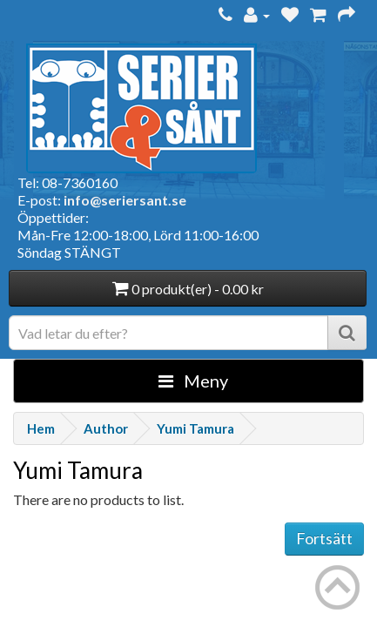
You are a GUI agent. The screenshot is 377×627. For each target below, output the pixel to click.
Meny (193, 380)
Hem (41, 428)
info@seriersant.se (125, 200)
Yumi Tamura (195, 428)
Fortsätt (324, 538)
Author (106, 428)
